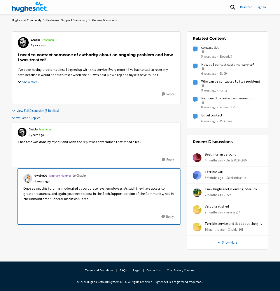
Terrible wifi (214, 172)
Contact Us (154, 270)
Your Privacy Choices (181, 270)
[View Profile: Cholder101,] (197, 227)
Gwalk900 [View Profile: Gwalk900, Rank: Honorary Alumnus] (40, 176)
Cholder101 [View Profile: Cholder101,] (235, 229)
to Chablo (79, 175)
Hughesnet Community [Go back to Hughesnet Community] (27, 20)
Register (246, 7)
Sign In (261, 7)
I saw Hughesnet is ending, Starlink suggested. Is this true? (231, 189)
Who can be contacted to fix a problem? (231, 81)
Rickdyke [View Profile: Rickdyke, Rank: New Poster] (226, 121)
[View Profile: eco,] (197, 192)
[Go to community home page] (30, 7)
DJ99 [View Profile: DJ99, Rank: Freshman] (223, 73)
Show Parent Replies (26, 118)
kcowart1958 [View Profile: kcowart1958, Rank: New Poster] (228, 107)
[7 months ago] (214, 195)
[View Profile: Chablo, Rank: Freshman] (23, 42)
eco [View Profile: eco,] (228, 195)
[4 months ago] (214, 160)
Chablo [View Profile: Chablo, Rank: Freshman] (35, 40)
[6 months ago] (214, 177)
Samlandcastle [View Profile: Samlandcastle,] (236, 177)
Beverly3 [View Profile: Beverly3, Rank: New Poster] (226, 56)
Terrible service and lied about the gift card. (233, 224)
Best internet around (220, 154)
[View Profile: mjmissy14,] (197, 209)
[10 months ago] (215, 229)
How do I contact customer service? (227, 64)
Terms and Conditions (99, 270)
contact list (210, 47)
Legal (136, 270)
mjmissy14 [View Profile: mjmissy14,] (233, 212)
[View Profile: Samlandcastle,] (197, 175)
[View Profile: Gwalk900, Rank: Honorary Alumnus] (27, 178)
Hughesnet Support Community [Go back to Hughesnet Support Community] (66, 20)
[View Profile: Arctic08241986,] (197, 157)
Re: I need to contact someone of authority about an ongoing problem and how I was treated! (229, 98)
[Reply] (168, 94)
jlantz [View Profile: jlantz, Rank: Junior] (223, 90)
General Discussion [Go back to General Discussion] (104, 20)
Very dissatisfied (217, 206)
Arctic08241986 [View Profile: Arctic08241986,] (236, 160)
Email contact (211, 115)
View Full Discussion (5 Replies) (35, 111)
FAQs (123, 270)
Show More (28, 82)
